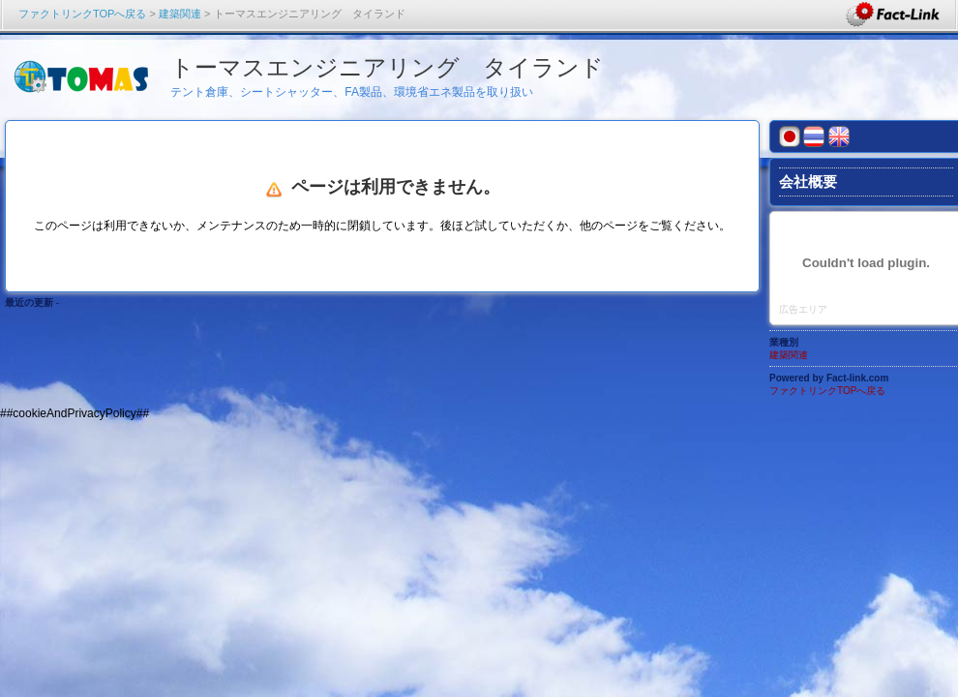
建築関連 (180, 13)
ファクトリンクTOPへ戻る (82, 13)
